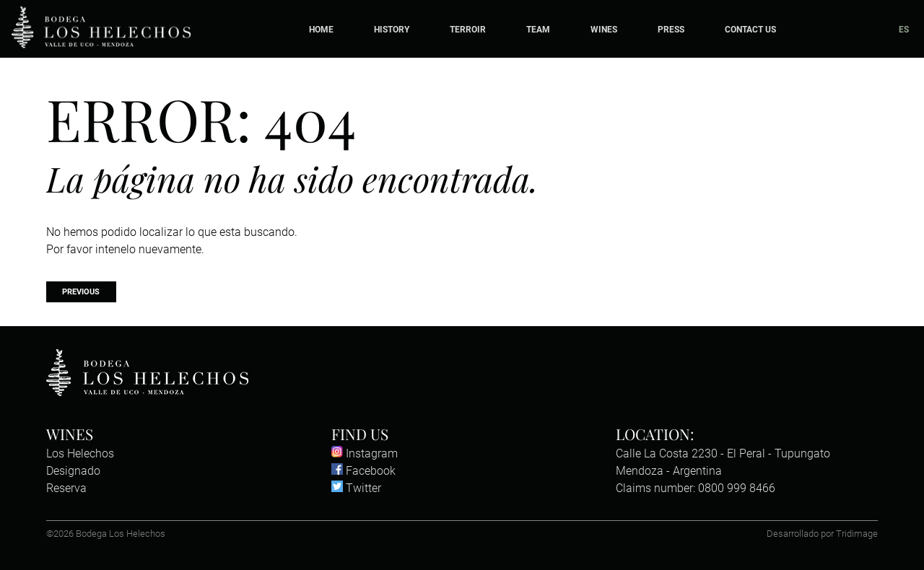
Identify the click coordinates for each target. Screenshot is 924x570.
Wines (603, 29)
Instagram (364, 453)
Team (538, 29)
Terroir (468, 29)
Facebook (363, 471)
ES (904, 29)
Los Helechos (80, 453)
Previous (81, 292)
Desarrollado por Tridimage (822, 533)
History (391, 29)
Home (321, 29)
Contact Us (750, 29)
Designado (73, 471)
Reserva (66, 488)
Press (671, 29)
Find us (359, 434)
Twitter (356, 488)
